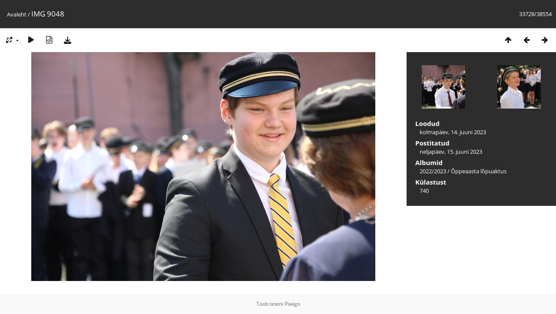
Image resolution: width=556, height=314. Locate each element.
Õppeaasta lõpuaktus (478, 171)
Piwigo (292, 303)
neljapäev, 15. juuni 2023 (451, 151)
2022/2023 (433, 171)
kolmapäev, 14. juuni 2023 (453, 132)
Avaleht (16, 14)
